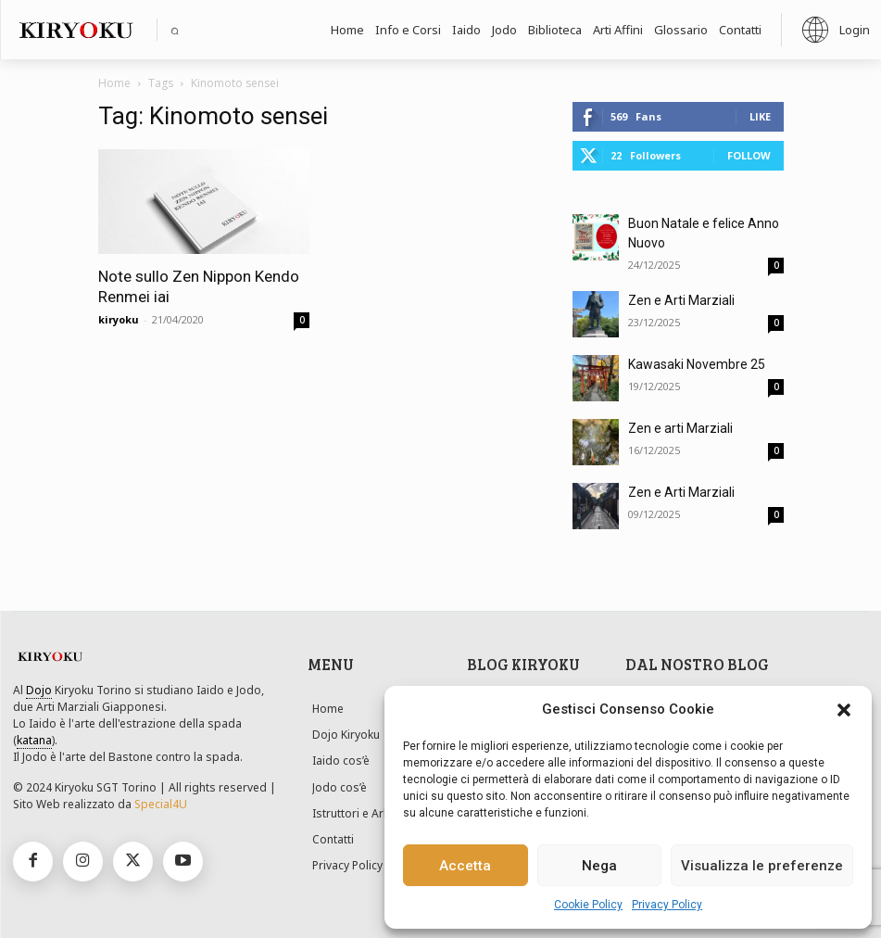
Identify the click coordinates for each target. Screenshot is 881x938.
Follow (749, 155)
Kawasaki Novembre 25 (696, 364)
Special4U (160, 804)
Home (114, 83)
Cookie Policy (588, 904)
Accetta (465, 865)
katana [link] (34, 740)
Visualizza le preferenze (762, 865)
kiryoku (118, 319)
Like (760, 116)
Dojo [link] (39, 690)
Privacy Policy (667, 904)
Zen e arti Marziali (680, 428)
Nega (599, 865)
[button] (844, 710)
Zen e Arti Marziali (681, 300)
